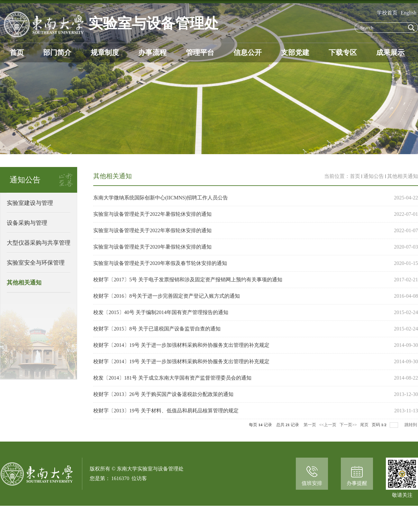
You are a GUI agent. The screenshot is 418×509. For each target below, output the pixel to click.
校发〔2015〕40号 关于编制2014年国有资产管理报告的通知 (160, 312)
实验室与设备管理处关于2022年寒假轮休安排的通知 (152, 230)
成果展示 (390, 52)
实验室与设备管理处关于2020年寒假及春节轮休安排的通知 (160, 263)
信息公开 (247, 52)
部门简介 (57, 52)
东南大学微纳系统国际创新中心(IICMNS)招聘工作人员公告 (160, 197)
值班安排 (312, 483)
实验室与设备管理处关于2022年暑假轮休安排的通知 (152, 214)
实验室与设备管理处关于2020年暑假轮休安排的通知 (152, 247)
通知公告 (373, 176)
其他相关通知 (402, 176)
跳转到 (411, 424)
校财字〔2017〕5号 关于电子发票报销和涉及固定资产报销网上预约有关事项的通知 (187, 279)
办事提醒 (357, 483)
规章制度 (105, 52)
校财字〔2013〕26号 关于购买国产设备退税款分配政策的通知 (163, 394)
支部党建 (295, 52)
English (408, 12)
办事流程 (152, 52)
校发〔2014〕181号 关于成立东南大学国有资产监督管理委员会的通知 (172, 378)
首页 (17, 52)
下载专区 (343, 52)
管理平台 (200, 52)
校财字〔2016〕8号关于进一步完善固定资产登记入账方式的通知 (166, 296)
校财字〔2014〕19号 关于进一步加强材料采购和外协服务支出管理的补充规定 (181, 345)
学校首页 (387, 12)
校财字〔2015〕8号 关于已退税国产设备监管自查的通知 (157, 328)
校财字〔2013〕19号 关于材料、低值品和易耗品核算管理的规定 (166, 410)
